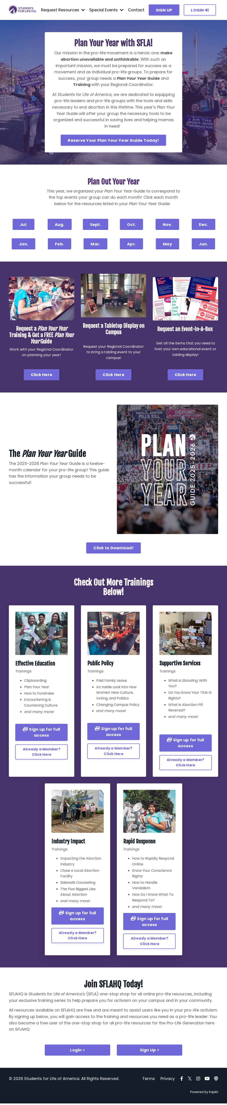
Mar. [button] (95, 245)
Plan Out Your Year (113, 182)
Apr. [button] (131, 245)
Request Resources (63, 10)
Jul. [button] (23, 225)
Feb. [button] (59, 245)
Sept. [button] (95, 225)
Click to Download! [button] (113, 549)
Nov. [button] (167, 225)
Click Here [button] (42, 376)
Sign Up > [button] (149, 1052)
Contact (136, 10)
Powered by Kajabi (204, 1093)
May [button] (167, 245)
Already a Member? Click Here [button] (41, 753)
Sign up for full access (41, 733)
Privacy (167, 1080)
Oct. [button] (131, 225)
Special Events (106, 10)
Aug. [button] (60, 225)
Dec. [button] (203, 225)
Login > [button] (77, 1052)
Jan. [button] (23, 245)
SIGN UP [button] (164, 10)
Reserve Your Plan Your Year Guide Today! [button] (113, 141)
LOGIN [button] (200, 10)
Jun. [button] (203, 245)
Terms (148, 1080)
